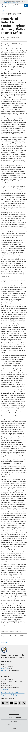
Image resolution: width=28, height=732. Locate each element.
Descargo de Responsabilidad (14, 717)
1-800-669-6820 (5, 669)
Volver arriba (4, 642)
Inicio (2, 11)
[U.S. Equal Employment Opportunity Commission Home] (10, 5)
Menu (26, 5)
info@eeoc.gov (5, 689)
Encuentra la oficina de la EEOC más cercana (12, 693)
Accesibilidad (14, 721)
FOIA (14, 710)
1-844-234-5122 (5, 670)
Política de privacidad (14, 714)
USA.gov (14, 728)
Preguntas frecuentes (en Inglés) (10, 695)
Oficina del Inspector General (14, 725)
